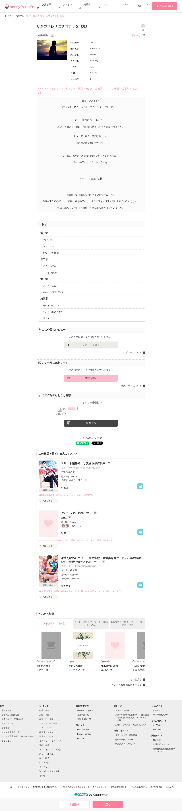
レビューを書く (91, 345)
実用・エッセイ (46, 736)
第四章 (44, 298)
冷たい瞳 (47, 240)
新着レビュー (8, 723)
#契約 (79, 495)
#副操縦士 (49, 495)
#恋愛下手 (88, 495)
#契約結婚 (65, 591)
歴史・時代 (44, 758)
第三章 (44, 279)
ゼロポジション (51, 305)
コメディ (43, 767)
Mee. (63, 517)
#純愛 (80, 88)
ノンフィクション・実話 (50, 749)
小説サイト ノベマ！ (162, 744)
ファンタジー (45, 728)
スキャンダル (50, 272)
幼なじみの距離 (51, 253)
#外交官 (42, 591)
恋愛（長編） (45, 715)
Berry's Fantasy (84, 734)
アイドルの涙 (50, 285)
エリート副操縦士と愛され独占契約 (83, 463)
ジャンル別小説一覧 (11, 732)
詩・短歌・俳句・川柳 (49, 771)
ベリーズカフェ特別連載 (126, 735)
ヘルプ (11, 787)
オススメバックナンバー (126, 744)
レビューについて (132, 352)
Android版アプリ (160, 715)
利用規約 (37, 787)
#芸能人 (124, 88)
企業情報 (170, 787)
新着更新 (6, 728)
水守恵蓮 (65, 471)
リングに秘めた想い (53, 311)
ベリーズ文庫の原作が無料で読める (18, 736)
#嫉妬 (105, 540)
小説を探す (7, 710)
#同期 (41, 495)
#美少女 (88, 88)
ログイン (145, 6)
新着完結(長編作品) (10, 715)
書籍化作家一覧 (84, 719)
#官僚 (49, 591)
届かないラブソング (53, 292)
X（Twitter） (158, 725)
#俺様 (79, 540)
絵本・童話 (44, 762)
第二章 (44, 259)
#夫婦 (80, 591)
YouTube (157, 729)
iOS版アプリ (158, 710)
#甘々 (108, 591)
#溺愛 (98, 540)
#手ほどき (60, 495)
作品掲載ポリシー (52, 787)
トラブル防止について (137, 787)
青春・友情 (44, 745)
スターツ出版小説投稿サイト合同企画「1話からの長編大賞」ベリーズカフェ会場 (132, 717)
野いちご (157, 740)
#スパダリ (117, 591)
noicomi (80, 738)
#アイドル (43, 88)
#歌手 (41, 93)
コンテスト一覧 (122, 710)
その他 (42, 776)
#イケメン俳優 (111, 88)
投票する (91, 423)
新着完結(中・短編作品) (12, 719)
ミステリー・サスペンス (50, 741)
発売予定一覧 (83, 715)
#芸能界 (98, 88)
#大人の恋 (89, 591)
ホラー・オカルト (47, 754)
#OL (51, 540)
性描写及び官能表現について (76, 787)
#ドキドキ (99, 591)
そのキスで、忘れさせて (76, 512)
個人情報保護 (156, 787)
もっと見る (136, 679)
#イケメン (71, 495)
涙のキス (47, 318)
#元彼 (65, 540)
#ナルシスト (88, 540)
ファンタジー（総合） (49, 723)
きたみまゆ (66, 570)
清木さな (136, 35)
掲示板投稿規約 (117, 787)
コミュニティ (8, 741)
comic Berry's (83, 729)
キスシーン (48, 246)
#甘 (110, 540)
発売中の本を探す (85, 710)
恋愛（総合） (45, 710)
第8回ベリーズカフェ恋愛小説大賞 (130, 724)
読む (107, 804)
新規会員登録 (164, 6)
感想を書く (91, 378)
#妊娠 (73, 591)
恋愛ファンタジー (47, 732)
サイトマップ (24, 787)
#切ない (134, 88)
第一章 (44, 233)
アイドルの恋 (50, 266)
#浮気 (72, 540)
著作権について (100, 787)
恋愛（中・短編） (47, 719)
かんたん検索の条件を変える (127, 685)
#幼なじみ (70, 88)
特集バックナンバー (124, 739)
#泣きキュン (56, 88)
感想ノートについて (131, 385)
